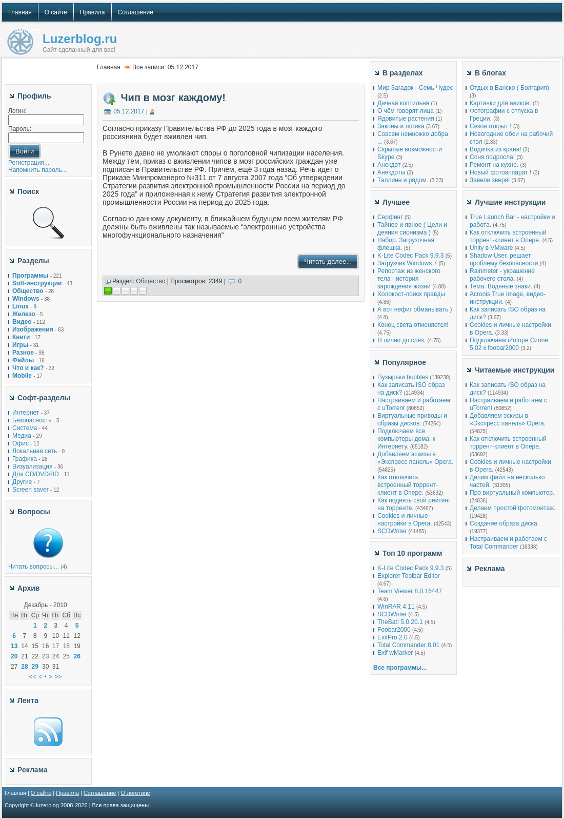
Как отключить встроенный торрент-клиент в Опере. (407, 485)
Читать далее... (328, 261)
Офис (20, 443)
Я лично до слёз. (401, 340)
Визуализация (32, 466)
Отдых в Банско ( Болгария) (509, 87)
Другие (22, 481)
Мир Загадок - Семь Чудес (415, 87)
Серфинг (390, 217)
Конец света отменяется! (412, 324)
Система (24, 428)
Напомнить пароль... (37, 169)
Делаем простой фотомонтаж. (513, 508)
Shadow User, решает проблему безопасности (504, 259)
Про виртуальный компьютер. (512, 492)
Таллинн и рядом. (402, 180)
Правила (67, 793)
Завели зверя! (490, 180)
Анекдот (388, 164)
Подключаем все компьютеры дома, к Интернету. (406, 438)
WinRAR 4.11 (396, 606)
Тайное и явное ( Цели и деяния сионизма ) (412, 228)
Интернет (25, 412)
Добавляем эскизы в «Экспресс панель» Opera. (415, 458)
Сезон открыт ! (491, 126)
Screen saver (30, 489)
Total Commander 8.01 (408, 645)
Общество (150, 281)
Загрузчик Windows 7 (407, 263)
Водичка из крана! (495, 149)
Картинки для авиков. (500, 103)
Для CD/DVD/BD (35, 474)
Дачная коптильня (403, 103)
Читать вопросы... (33, 566)
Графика (24, 458)
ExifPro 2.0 (392, 637)
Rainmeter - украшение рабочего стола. (502, 274)
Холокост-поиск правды (411, 294)
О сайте (41, 793)
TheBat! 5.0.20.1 (401, 622)
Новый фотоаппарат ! (500, 172)
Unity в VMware (492, 247)
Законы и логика (401, 126)
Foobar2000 (394, 629)
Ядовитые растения (405, 118)
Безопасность (32, 420)
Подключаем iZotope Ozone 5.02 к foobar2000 (509, 344)
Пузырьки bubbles (402, 377)
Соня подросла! (492, 157)
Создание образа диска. (504, 523)
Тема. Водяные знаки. (501, 286)
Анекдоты (391, 172)
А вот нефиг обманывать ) (414, 309)
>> (58, 676)
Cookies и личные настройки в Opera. (404, 519)
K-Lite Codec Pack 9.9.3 (410, 255)
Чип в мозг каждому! (173, 97)
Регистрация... (28, 162)
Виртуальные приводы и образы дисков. (412, 419)
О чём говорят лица (405, 110)
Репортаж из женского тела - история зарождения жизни (408, 278)
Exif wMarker (395, 652)
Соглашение (100, 793)
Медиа (21, 435)
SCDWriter (392, 531)
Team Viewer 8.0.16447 (409, 591)
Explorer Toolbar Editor (408, 575)
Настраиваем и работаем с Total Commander (508, 542)
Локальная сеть (34, 451)
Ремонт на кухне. (494, 164)
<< (32, 676)
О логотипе (135, 793)
